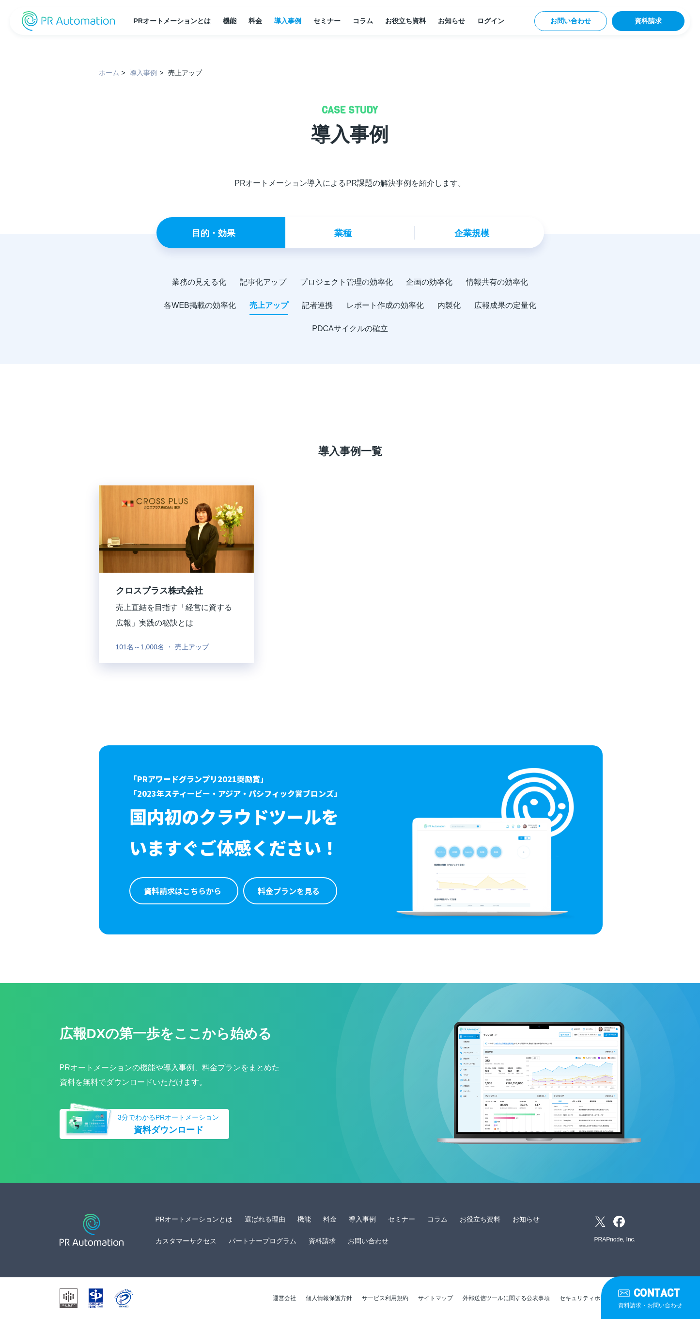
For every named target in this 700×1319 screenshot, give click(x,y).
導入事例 (287, 21)
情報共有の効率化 (498, 282)
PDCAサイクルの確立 (350, 328)
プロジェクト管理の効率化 (346, 282)
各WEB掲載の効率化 (199, 305)
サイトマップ (435, 1298)
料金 (255, 21)
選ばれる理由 (265, 1219)
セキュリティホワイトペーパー (600, 1298)
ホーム (109, 73)
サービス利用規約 (385, 1298)
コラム (363, 21)
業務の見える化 (199, 282)
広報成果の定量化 (505, 305)
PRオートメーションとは (171, 21)
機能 (229, 21)
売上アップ (268, 305)
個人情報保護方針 (329, 1298)
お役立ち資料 (405, 21)
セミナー (327, 21)
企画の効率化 (429, 282)
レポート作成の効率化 (385, 305)
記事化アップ (263, 282)
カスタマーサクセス (186, 1241)
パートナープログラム (262, 1241)
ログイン (490, 21)
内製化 (449, 305)
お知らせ (451, 21)
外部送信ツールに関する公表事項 (506, 1298)
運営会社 (284, 1298)
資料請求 (648, 21)
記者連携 (317, 305)
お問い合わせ (570, 21)
